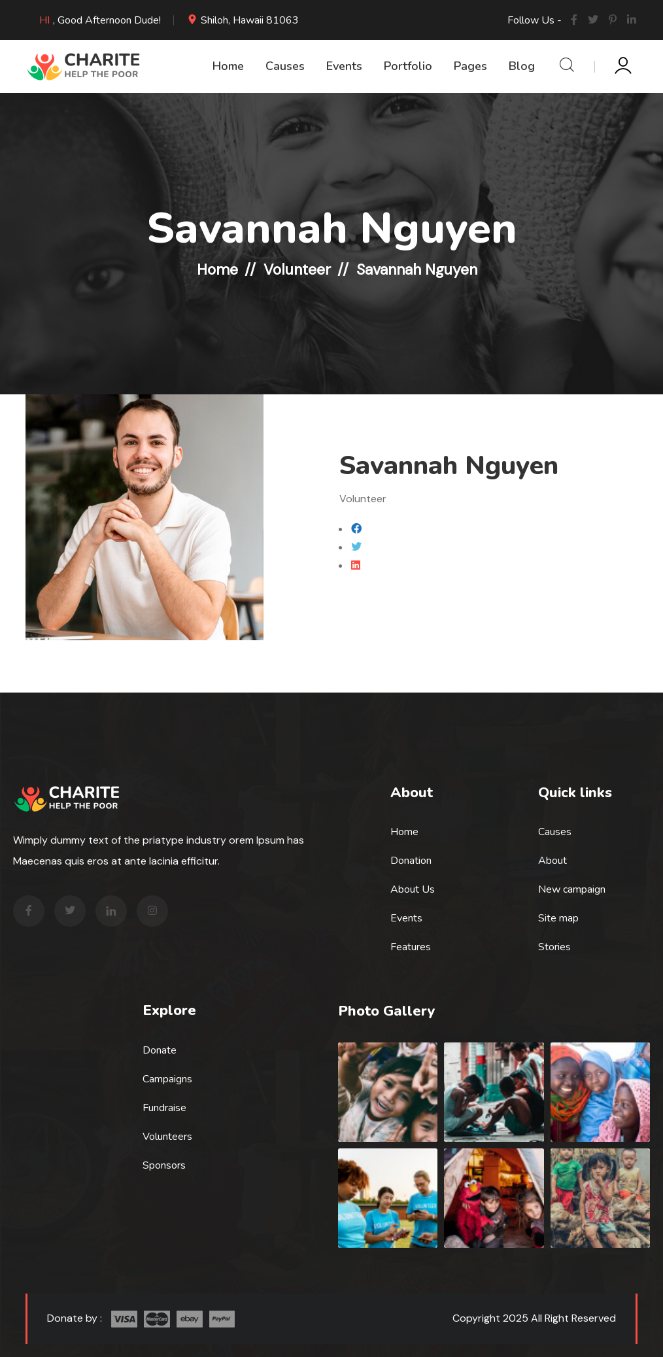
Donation (411, 860)
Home (228, 66)
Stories (554, 947)
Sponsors (164, 1165)
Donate (160, 1050)
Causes (285, 66)
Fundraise (164, 1108)
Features (410, 947)
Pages (470, 66)
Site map (558, 918)
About (552, 860)
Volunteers (167, 1136)
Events (344, 66)
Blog (522, 66)
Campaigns (167, 1079)
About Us (412, 889)
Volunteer (297, 269)
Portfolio (408, 66)
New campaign (571, 889)
